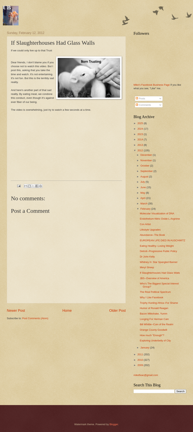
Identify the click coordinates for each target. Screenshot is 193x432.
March (144, 203)
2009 (140, 365)
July (142, 181)
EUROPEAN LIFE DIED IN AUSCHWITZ (162, 240)
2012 (140, 150)
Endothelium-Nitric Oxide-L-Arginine (160, 218)
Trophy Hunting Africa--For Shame (159, 302)
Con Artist (145, 224)
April (143, 198)
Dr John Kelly (147, 256)
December (146, 154)
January (145, 347)
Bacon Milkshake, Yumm (153, 313)
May (143, 192)
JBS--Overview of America (154, 278)
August (144, 176)
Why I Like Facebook (151, 297)
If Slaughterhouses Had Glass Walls (160, 272)
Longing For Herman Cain (154, 319)
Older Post (117, 311)
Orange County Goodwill (153, 329)
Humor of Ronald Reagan (154, 308)
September (146, 171)
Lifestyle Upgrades (150, 229)
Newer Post (16, 311)
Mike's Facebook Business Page (152, 84)
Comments (143, 104)
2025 (140, 123)
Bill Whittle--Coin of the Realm (156, 324)
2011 (140, 354)
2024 (140, 128)
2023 (140, 134)
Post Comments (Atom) (35, 318)
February (145, 208)
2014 (140, 139)
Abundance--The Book (152, 234)
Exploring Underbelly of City (155, 340)
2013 (140, 144)
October (145, 165)
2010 (140, 359)
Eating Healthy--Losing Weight (157, 245)
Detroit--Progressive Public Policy (158, 251)
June (143, 187)
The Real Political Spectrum (155, 291)
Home (67, 311)
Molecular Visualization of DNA (157, 213)
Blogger (114, 424)
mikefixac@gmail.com (146, 375)
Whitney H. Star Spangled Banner (158, 262)
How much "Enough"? (152, 335)
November (146, 160)
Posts (140, 98)
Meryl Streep (147, 267)
